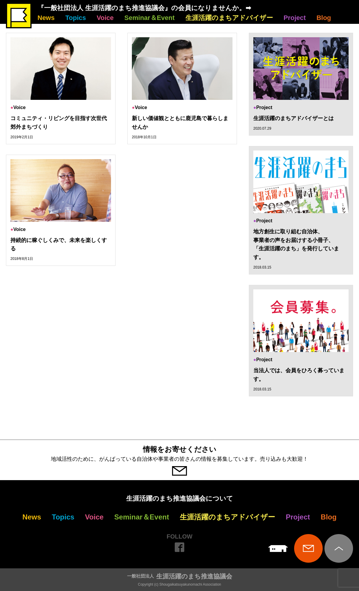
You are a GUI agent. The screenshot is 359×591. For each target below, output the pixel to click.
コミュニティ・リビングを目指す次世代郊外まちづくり (58, 122)
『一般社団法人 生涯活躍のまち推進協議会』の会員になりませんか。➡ (144, 8)
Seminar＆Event (149, 17)
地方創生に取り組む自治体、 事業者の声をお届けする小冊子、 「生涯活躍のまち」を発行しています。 (296, 244)
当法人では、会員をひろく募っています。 (298, 374)
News (46, 17)
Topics (75, 17)
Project (295, 17)
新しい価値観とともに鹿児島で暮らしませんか (180, 122)
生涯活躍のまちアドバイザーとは (293, 118)
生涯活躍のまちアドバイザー (229, 17)
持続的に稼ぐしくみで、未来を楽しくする (58, 244)
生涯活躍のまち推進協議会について (179, 498)
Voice (105, 17)
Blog (323, 17)
